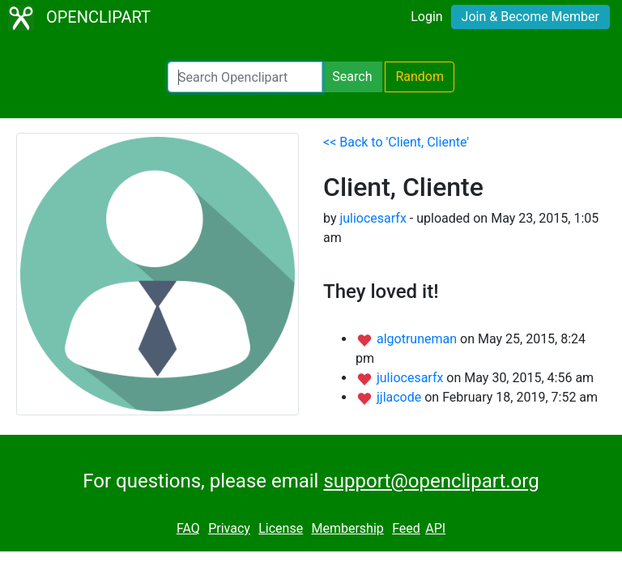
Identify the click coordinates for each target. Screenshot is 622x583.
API (435, 528)
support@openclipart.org (431, 481)
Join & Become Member (530, 16)
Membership (347, 528)
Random (419, 76)
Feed (406, 528)
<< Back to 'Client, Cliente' (396, 142)
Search (352, 76)
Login (426, 16)
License (280, 528)
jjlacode (400, 397)
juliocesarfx (372, 218)
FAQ (188, 528)
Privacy (229, 528)
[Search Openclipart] (245, 77)
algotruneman (418, 339)
